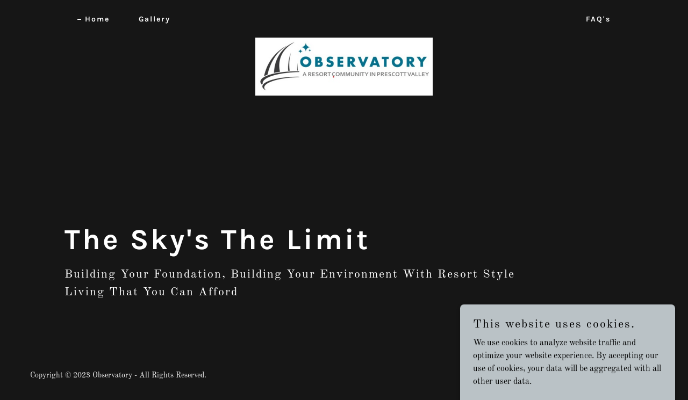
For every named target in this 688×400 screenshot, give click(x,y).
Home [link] (97, 19)
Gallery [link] (154, 19)
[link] (344, 17)
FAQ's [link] (598, 19)
